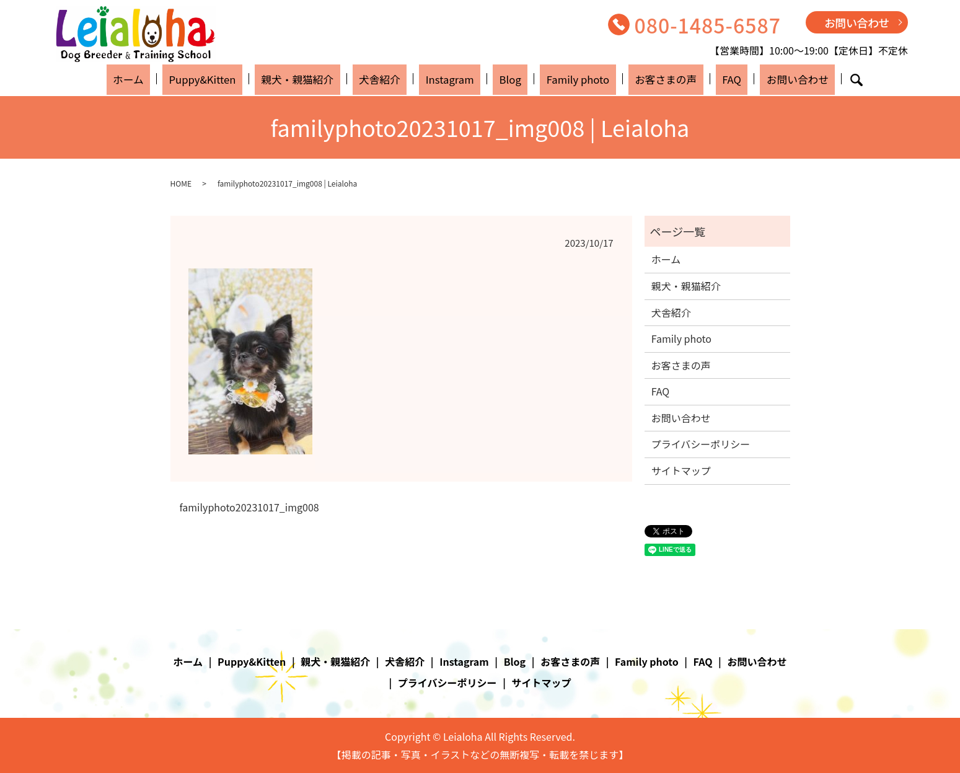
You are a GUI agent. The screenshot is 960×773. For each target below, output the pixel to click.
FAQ (700, 79)
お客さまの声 (643, 79)
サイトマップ (681, 470)
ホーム (168, 79)
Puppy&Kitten (234, 79)
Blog (505, 79)
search (811, 80)
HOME (181, 183)
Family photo (563, 79)
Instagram (455, 79)
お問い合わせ (856, 22)
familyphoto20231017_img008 (249, 507)
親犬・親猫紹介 (321, 79)
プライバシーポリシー (701, 443)
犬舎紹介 (394, 79)
